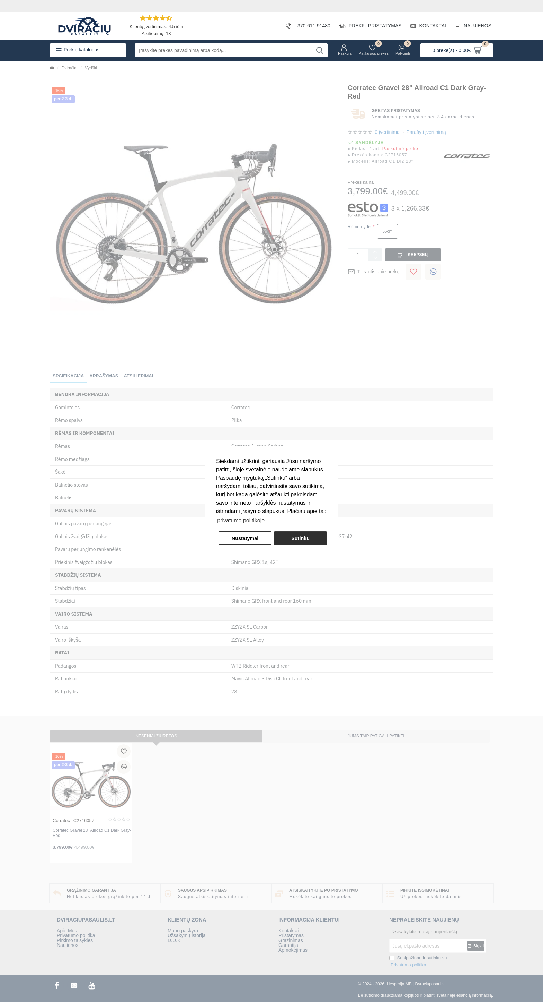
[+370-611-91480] (305, 26)
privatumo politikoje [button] (241, 520)
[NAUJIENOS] (470, 26)
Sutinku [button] (300, 538)
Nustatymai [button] (245, 538)
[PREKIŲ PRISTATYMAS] (367, 26)
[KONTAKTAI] (425, 26)
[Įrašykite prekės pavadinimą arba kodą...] (320, 50)
